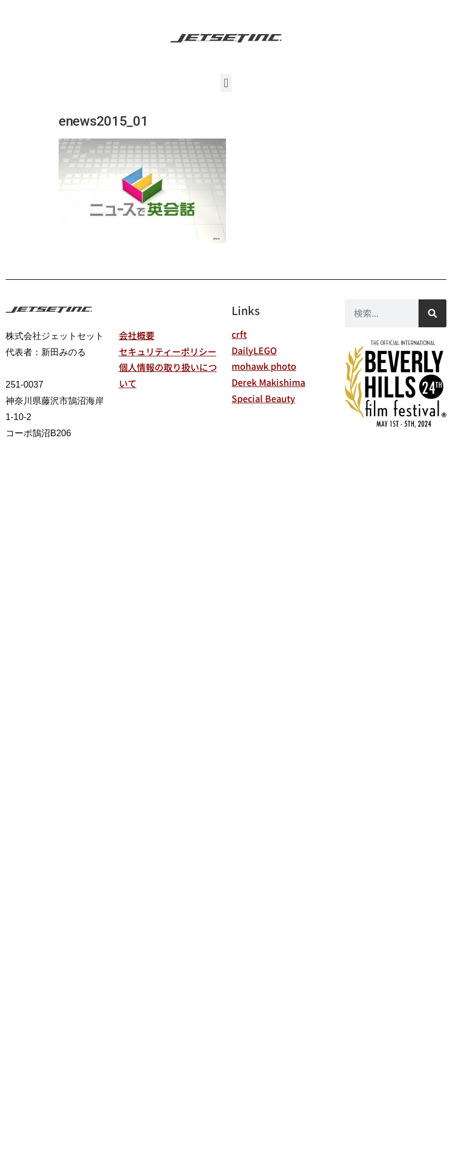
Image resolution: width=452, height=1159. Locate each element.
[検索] (432, 313)
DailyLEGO (254, 350)
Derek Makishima (268, 382)
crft (239, 334)
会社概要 (137, 335)
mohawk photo (264, 366)
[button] (225, 83)
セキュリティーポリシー (168, 351)
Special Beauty (263, 398)
